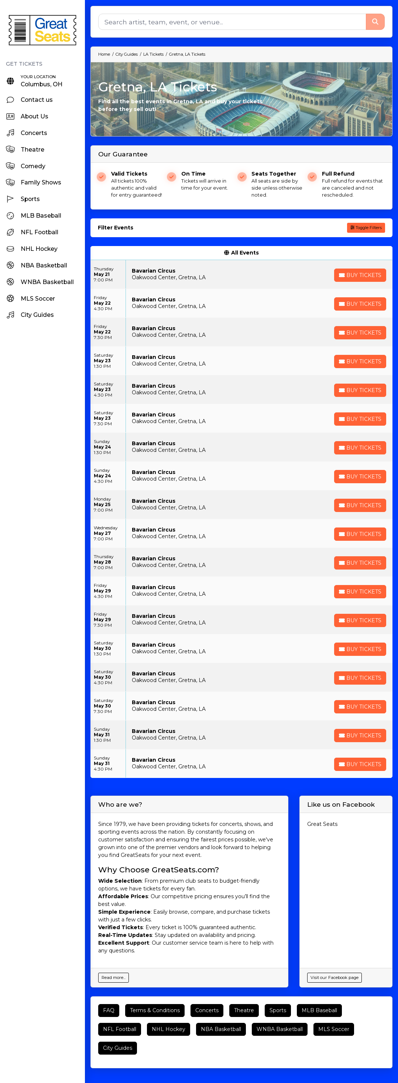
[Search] (232, 22)
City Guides (117, 1048)
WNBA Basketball (280, 1029)
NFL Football (119, 1029)
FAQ (108, 1010)
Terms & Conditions (155, 1010)
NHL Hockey (168, 1029)
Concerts (207, 1010)
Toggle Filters (366, 227)
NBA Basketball (221, 1029)
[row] (241, 274)
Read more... (114, 977)
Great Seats (322, 824)
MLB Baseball (319, 1010)
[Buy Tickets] (360, 275)
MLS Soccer (333, 1029)
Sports (278, 1010)
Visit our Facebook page (334, 977)
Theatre (244, 1010)
